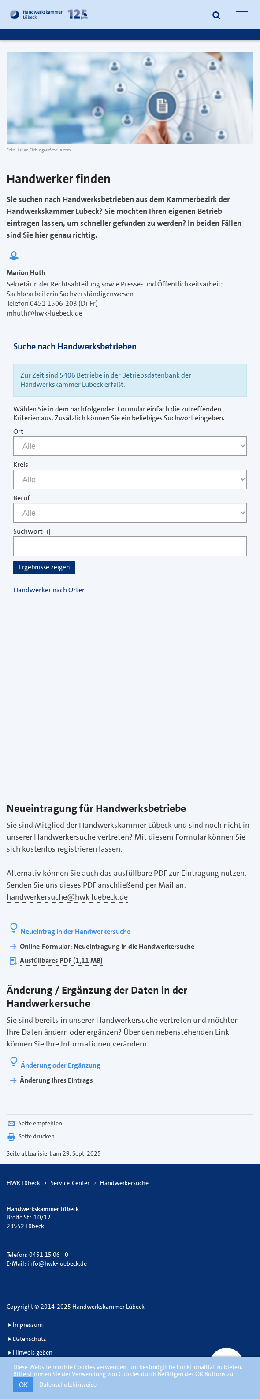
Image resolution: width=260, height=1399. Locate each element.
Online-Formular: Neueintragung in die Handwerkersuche (107, 946)
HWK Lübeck (23, 1183)
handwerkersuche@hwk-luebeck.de (67, 897)
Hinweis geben (32, 1352)
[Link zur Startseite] (49, 14)
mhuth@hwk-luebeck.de (44, 313)
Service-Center (70, 1183)
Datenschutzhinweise (68, 1384)
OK (23, 1384)
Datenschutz (29, 1339)
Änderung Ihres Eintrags (56, 1080)
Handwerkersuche (124, 1183)
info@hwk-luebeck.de (57, 1263)
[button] (216, 16)
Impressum (28, 1325)
